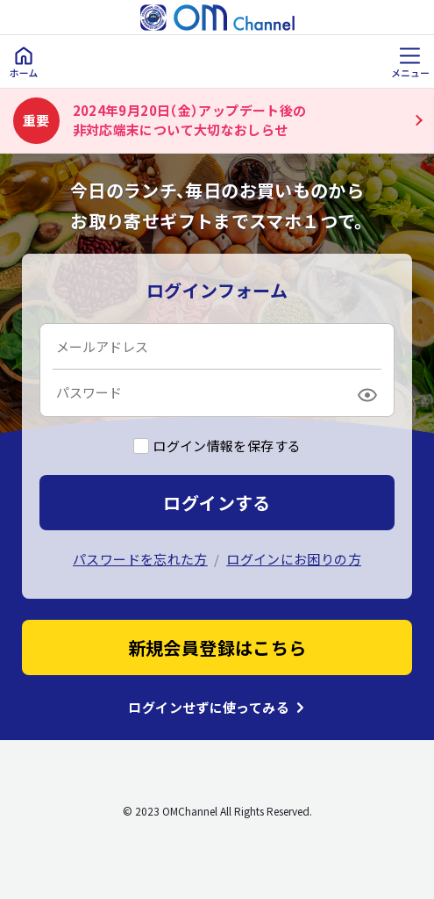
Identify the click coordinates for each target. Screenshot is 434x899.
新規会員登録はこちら (217, 647)
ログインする (216, 502)
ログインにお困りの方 (293, 559)
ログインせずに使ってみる (208, 708)
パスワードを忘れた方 (140, 559)
